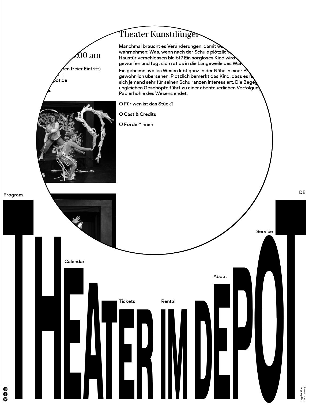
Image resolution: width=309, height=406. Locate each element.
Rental (168, 301)
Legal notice (301, 394)
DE (302, 192)
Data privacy (304, 394)
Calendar (75, 261)
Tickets (127, 301)
